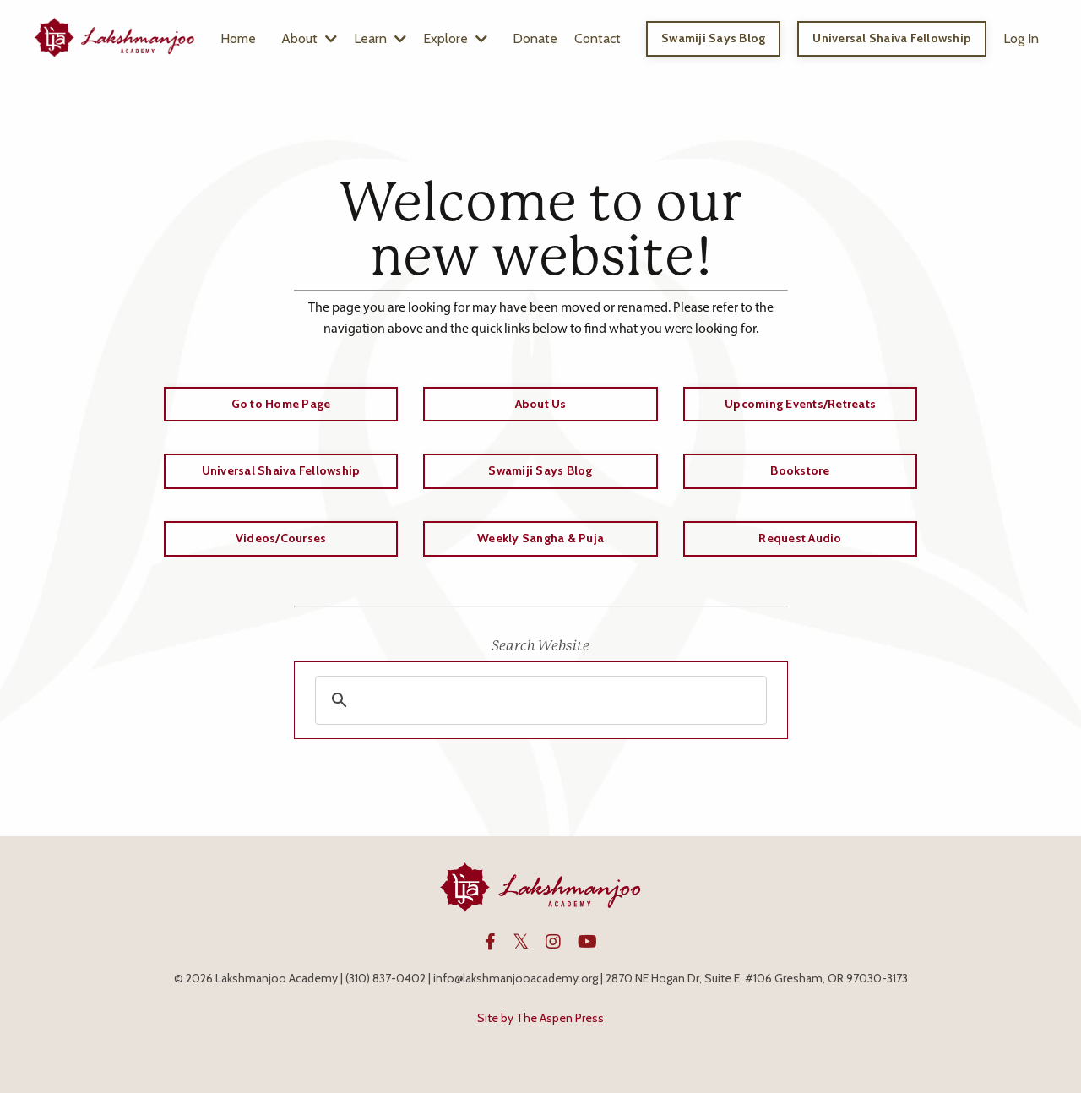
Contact (597, 38)
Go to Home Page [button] (281, 403)
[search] (538, 700)
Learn (380, 38)
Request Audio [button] (799, 538)
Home (238, 38)
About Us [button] (541, 403)
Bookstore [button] (799, 470)
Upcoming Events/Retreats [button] (800, 403)
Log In (1021, 38)
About (309, 38)
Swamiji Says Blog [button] (713, 38)
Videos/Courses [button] (281, 538)
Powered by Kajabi (540, 1049)
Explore (455, 38)
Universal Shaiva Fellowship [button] (891, 38)
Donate (535, 38)
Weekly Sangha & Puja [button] (540, 538)
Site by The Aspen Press (540, 1017)
